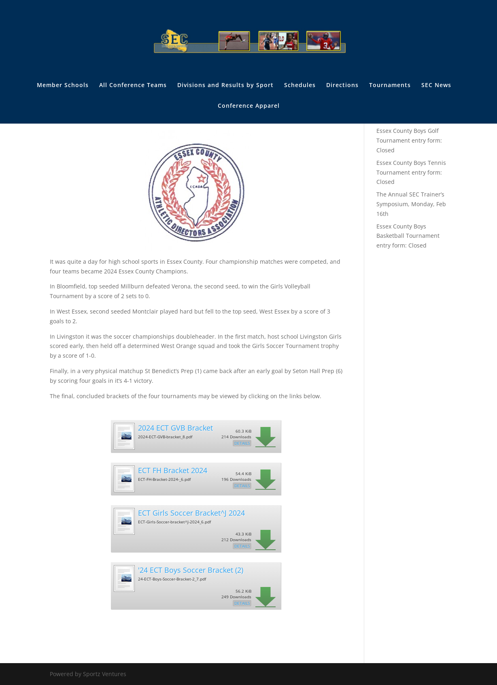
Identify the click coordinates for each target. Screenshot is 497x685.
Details (242, 443)
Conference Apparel (249, 106)
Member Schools (63, 85)
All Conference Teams (133, 85)
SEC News (436, 85)
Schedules (300, 85)
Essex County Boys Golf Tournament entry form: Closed (409, 140)
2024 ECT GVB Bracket (175, 428)
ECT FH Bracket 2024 (172, 470)
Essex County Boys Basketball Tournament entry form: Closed (408, 236)
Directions (342, 85)
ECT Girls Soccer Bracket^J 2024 (191, 513)
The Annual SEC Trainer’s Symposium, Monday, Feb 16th (411, 204)
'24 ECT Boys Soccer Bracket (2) (190, 570)
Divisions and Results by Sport (225, 85)
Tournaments (390, 85)
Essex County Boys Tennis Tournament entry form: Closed (411, 172)
